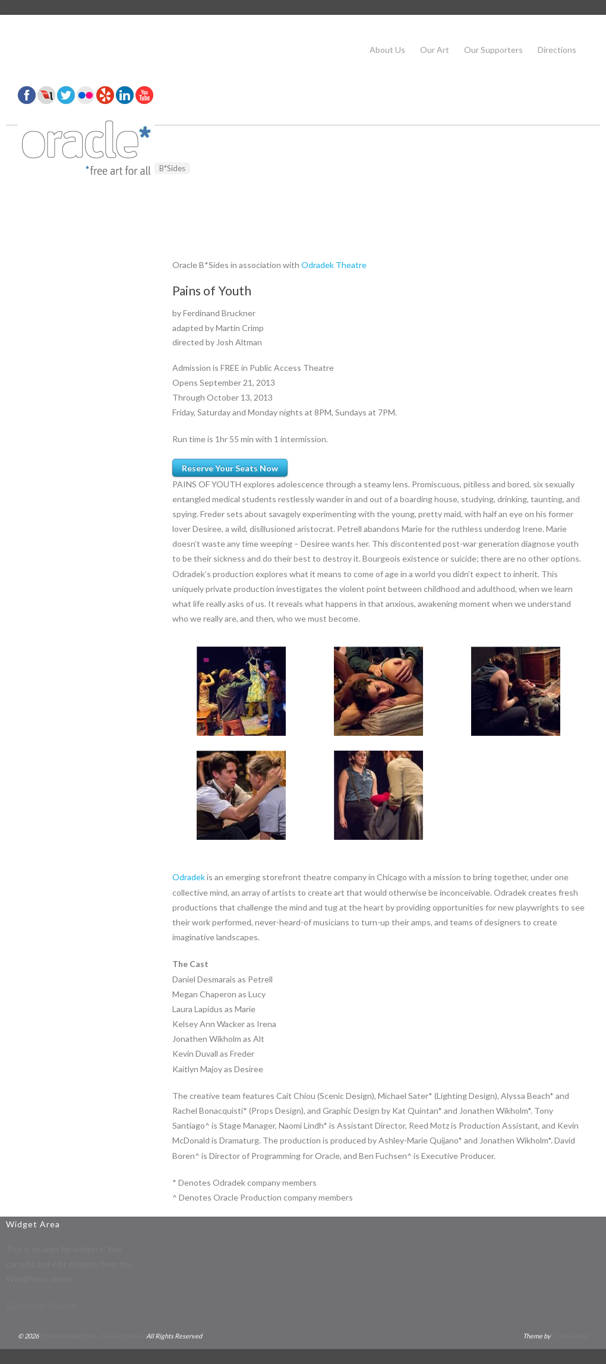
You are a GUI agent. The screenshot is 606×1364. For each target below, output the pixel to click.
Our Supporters (493, 49)
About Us (387, 49)
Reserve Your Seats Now (230, 468)
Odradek (188, 877)
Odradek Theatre (334, 265)
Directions (557, 50)
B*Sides (172, 168)
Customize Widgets (41, 1305)
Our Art (434, 49)
